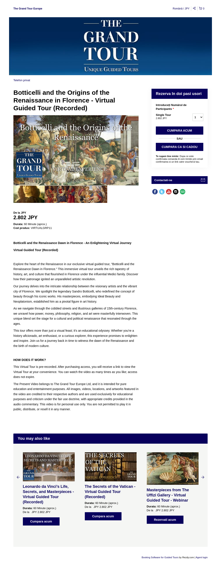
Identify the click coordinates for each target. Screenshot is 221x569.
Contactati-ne (163, 180)
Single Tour (169, 116)
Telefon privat (21, 80)
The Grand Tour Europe (27, 8)
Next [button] (203, 477)
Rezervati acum (165, 519)
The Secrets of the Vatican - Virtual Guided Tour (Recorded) (110, 491)
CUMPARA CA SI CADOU (179, 147)
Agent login (202, 557)
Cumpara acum (179, 130)
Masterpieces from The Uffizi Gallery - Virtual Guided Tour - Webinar (168, 495)
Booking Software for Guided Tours (160, 557)
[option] (29, 194)
